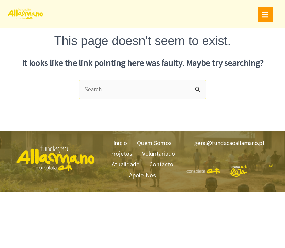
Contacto (163, 162)
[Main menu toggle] (265, 15)
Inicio (118, 143)
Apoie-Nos (142, 172)
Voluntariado (160, 153)
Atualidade (123, 162)
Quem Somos (156, 143)
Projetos (119, 153)
